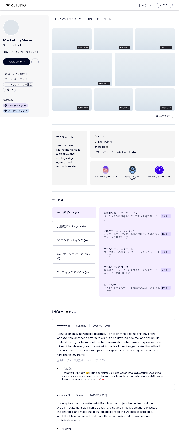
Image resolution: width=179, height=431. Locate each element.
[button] (72, 39)
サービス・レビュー (108, 19)
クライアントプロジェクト (68, 19)
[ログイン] (165, 5)
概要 (90, 19)
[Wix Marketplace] (16, 5)
